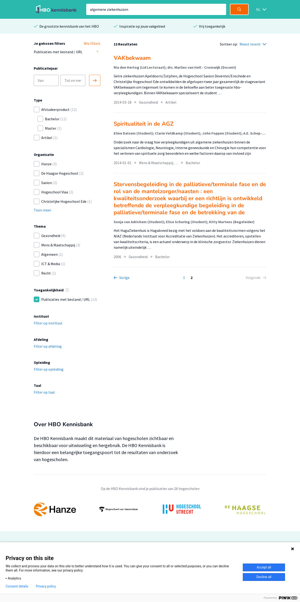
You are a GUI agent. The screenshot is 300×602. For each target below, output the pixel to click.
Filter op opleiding (49, 369)
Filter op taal (44, 392)
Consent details (17, 586)
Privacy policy (46, 586)
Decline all (263, 577)
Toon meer (42, 210)
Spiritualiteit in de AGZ (144, 124)
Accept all (264, 567)
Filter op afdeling (48, 346)
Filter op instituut (48, 323)
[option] (150, 509)
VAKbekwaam (132, 58)
